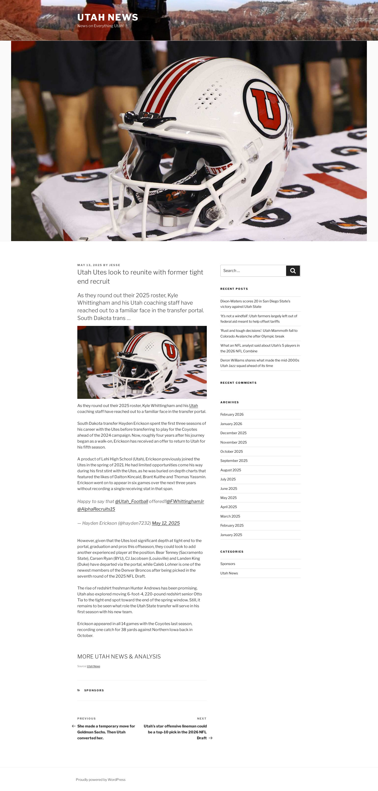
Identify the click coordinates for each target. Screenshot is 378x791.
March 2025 (230, 516)
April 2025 (228, 507)
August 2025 (230, 470)
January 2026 (231, 424)
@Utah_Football (131, 501)
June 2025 (228, 488)
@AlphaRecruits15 (96, 509)
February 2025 (232, 525)
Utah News (108, 17)
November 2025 (233, 442)
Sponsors (94, 690)
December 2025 (233, 433)
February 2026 (232, 414)
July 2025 (228, 479)
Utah (193, 405)
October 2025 (231, 451)
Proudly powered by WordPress (101, 779)
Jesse (114, 265)
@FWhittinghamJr (185, 501)
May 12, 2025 (166, 523)
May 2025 (228, 498)
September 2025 (234, 460)
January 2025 (231, 535)
